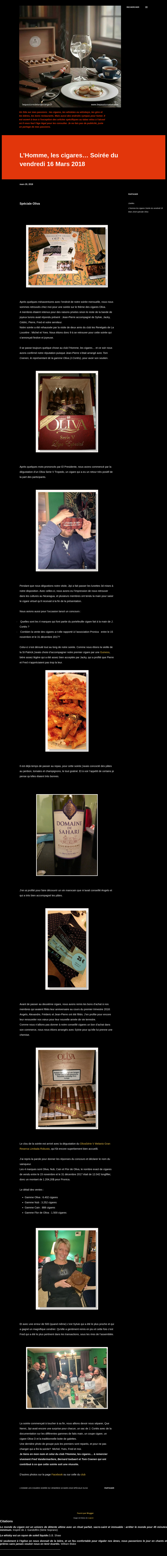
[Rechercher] (133, 7)
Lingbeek (91, 1518)
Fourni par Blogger (83, 1513)
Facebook (57, 1474)
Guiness (105, 652)
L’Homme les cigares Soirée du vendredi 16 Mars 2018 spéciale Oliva (145, 210)
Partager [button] (133, 194)
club (83, 1474)
